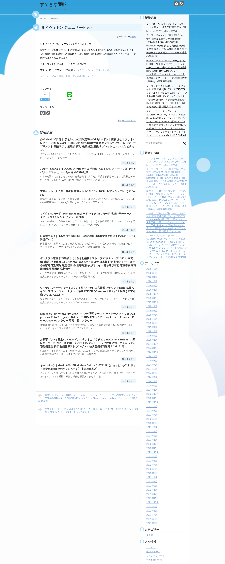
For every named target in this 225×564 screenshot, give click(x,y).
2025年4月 (151, 327)
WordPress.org (154, 560)
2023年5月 (151, 423)
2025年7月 (151, 315)
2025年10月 (152, 302)
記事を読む (130, 162)
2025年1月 (151, 340)
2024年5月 (151, 373)
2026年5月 (151, 273)
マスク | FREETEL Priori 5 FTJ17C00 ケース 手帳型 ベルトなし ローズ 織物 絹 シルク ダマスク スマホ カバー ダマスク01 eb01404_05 (88, 410)
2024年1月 (151, 390)
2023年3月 (151, 431)
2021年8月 (151, 511)
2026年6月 (151, 269)
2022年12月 (152, 444)
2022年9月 (151, 456)
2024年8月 (151, 360)
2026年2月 (151, 285)
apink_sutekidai (128, 120)
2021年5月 (151, 523)
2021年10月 (152, 502)
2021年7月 (151, 515)
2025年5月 (151, 323)
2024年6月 (151, 369)
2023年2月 (151, 435)
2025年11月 (152, 298)
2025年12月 (152, 294)
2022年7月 (151, 465)
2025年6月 (151, 319)
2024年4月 (151, 377)
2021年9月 (151, 506)
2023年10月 (152, 402)
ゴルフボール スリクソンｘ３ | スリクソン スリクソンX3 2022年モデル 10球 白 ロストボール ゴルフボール (166, 27)
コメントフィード (155, 556)
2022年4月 (151, 477)
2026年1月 (151, 290)
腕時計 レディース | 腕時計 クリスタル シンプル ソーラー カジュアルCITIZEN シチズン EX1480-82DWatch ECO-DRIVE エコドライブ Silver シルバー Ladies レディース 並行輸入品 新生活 (88, 398)
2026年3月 (151, 281)
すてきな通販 (53, 4)
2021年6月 (151, 519)
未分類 (133, 37)
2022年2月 (151, 485)
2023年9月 (151, 406)
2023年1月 (151, 440)
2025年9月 (151, 306)
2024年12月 (152, 344)
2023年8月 (151, 410)
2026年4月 (151, 277)
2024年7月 (151, 365)
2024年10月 (152, 352)
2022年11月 (152, 448)
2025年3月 (151, 331)
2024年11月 (152, 348)
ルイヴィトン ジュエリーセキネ (93, 70)
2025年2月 (151, 335)
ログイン (151, 547)
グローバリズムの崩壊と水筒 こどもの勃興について (66, 76)
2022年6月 (151, 469)
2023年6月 (151, 419)
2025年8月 (151, 310)
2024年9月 (151, 356)
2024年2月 (151, 385)
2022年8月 (151, 460)
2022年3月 (151, 481)
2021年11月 (152, 498)
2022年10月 (152, 452)
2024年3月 (151, 381)
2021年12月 (152, 494)
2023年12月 (152, 394)
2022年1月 (151, 490)
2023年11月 (152, 398)
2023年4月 (151, 427)
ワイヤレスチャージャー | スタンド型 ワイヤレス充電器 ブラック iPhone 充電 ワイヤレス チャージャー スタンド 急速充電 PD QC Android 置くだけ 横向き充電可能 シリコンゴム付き (87, 291)
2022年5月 (151, 473)
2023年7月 (151, 415)
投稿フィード (153, 551)
